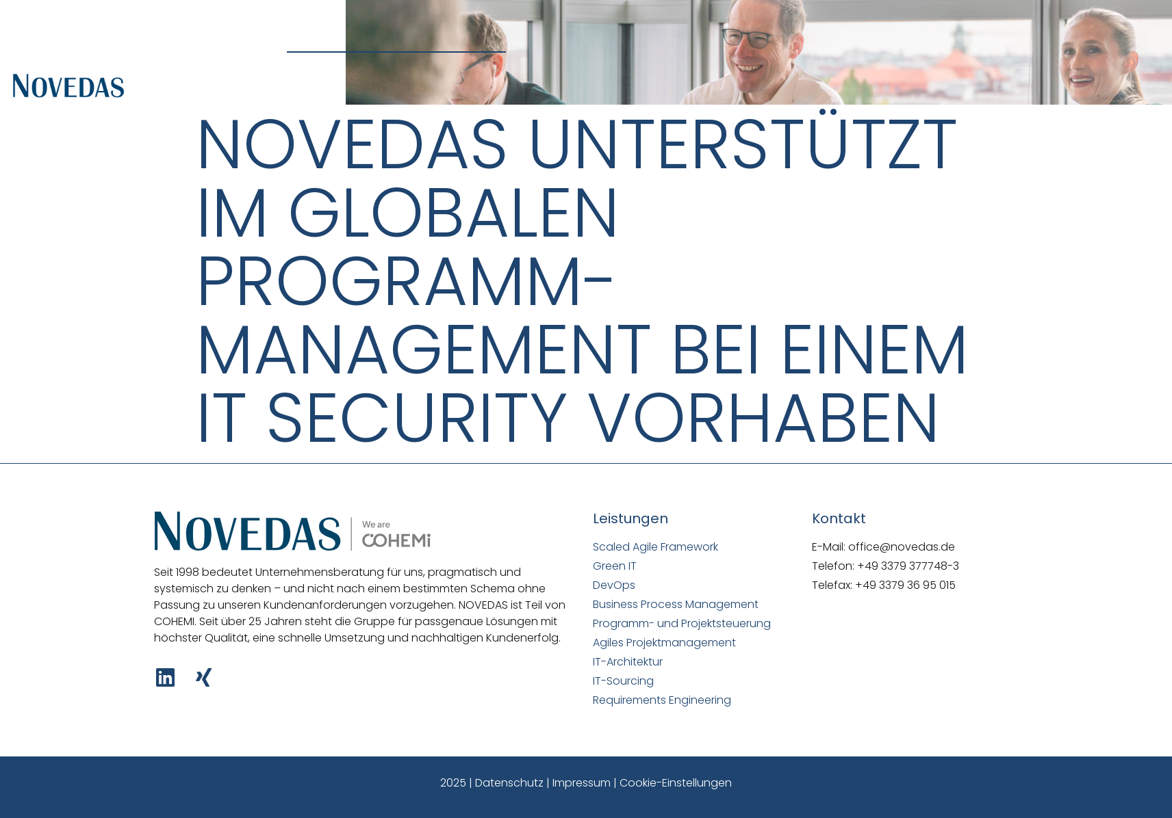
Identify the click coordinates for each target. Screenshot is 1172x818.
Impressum (581, 783)
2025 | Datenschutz (492, 783)
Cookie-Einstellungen (676, 783)
